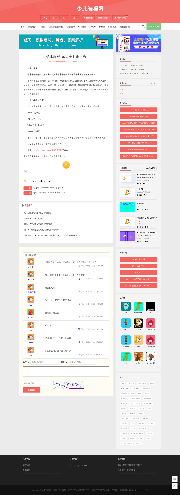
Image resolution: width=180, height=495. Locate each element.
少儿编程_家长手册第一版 (138, 116)
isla (122, 443)
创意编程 (136, 388)
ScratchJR (112, 27)
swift (132, 423)
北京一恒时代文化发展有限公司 (130, 465)
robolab (138, 443)
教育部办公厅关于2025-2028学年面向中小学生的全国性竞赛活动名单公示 (52, 235)
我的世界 (133, 408)
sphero (141, 438)
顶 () (81, 266)
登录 (121, 89)
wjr (30, 330)
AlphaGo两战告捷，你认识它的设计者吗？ (49, 193)
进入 (154, 83)
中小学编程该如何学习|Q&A (138, 143)
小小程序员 (146, 388)
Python (102, 27)
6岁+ (55, 17)
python (152, 383)
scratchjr (123, 413)
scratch (147, 393)
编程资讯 (32, 27)
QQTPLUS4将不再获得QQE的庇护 (138, 279)
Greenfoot (82, 27)
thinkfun (132, 438)
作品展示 (88, 17)
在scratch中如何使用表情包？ (138, 149)
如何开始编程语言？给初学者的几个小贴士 (138, 130)
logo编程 (124, 393)
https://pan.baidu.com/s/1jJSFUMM (46, 150)
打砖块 (123, 398)
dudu (31, 343)
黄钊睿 (31, 317)
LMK (139, 206)
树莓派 (132, 413)
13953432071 (138, 313)
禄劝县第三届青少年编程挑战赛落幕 (38, 224)
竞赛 (132, 393)
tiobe (122, 383)
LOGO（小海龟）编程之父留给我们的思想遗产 (138, 123)
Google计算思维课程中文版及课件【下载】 (138, 136)
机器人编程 (125, 388)
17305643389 (150, 346)
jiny (126, 363)
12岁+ (75, 17)
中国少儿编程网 (143, 180)
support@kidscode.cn (80, 465)
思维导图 (136, 418)
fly (150, 313)
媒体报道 (26, 465)
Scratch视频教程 (56, 27)
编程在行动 (146, 418)
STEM (152, 423)
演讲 (149, 408)
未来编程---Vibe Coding (33, 218)
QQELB (138, 330)
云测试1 (140, 189)
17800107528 (150, 330)
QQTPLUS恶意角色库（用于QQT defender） (138, 286)
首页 (23, 27)
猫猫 (138, 346)
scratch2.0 (131, 383)
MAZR (31, 267)
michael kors (142, 383)
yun (30, 305)
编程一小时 (147, 398)
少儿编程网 (31, 292)
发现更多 (153, 26)
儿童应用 (137, 403)
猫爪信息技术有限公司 (126, 470)
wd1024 (126, 313)
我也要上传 (151, 168)
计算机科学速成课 (137, 433)
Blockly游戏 (120, 17)
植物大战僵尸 (125, 403)
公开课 (141, 413)
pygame (149, 433)
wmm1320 (126, 346)
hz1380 (31, 280)
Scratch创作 (103, 17)
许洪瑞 (138, 363)
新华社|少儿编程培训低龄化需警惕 (37, 213)
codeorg (123, 438)
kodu (148, 438)
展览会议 (124, 428)
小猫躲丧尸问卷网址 (138, 259)
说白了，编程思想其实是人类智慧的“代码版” (41, 230)
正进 (138, 224)
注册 (121, 93)
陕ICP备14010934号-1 (138, 490)
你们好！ (138, 272)
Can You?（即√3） (144, 192)
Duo (30, 355)
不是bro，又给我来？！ (138, 266)
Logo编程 (70, 27)
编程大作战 (125, 27)
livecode (129, 443)
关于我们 (26, 470)
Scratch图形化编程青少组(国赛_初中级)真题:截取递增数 (147, 177)
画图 (139, 393)
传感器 (123, 408)
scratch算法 (142, 428)
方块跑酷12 (141, 203)
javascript (124, 423)
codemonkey (142, 423)
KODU (93, 27)
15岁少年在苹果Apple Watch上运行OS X (48, 188)
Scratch (43, 27)
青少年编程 (148, 403)
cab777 (126, 330)
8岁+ (65, 17)
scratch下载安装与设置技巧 (138, 110)
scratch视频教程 (135, 398)
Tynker (142, 408)
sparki (133, 428)
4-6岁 (45, 17)
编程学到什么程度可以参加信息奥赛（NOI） (138, 156)
